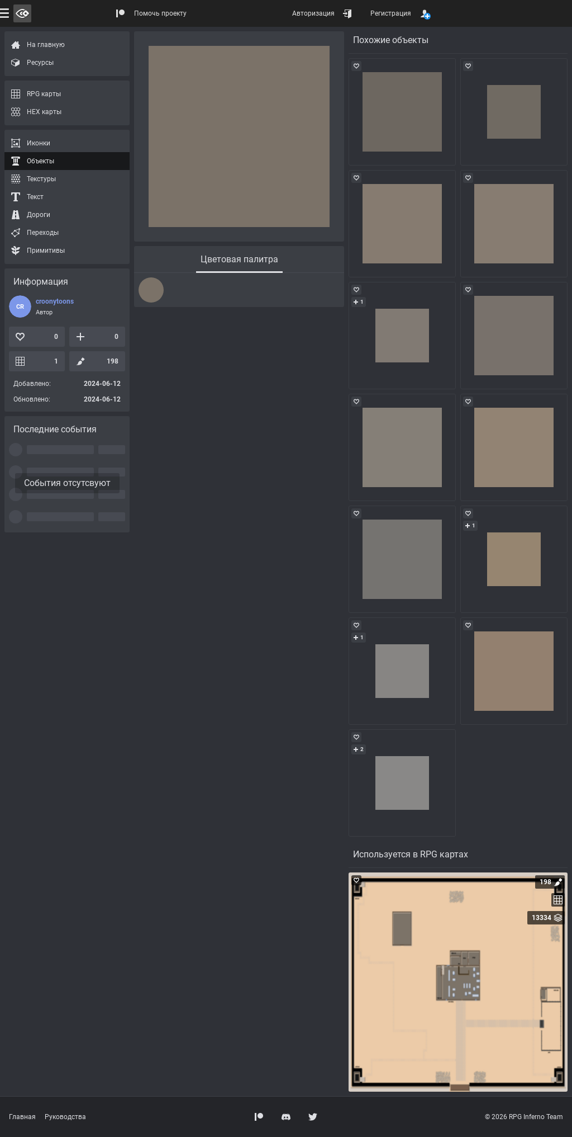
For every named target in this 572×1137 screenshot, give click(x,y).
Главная (22, 1117)
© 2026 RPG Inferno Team (524, 1117)
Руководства (65, 1117)
